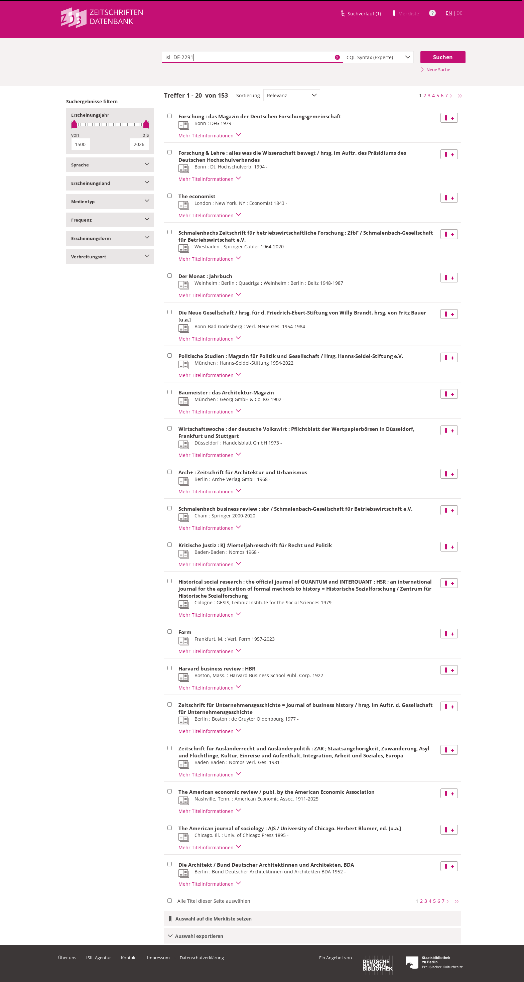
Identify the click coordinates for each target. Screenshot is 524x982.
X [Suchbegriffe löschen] (337, 57)
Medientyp (110, 202)
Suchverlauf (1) (364, 13)
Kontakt (129, 958)
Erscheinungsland (110, 183)
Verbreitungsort (110, 257)
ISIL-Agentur (98, 958)
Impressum (158, 958)
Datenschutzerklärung (202, 958)
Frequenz (110, 220)
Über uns (67, 958)
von (75, 135)
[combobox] (378, 57)
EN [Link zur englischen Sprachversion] (449, 13)
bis (145, 135)
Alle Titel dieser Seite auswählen (213, 901)
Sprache (110, 165)
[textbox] (252, 57)
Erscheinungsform (110, 238)
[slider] (110, 125)
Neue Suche (435, 70)
